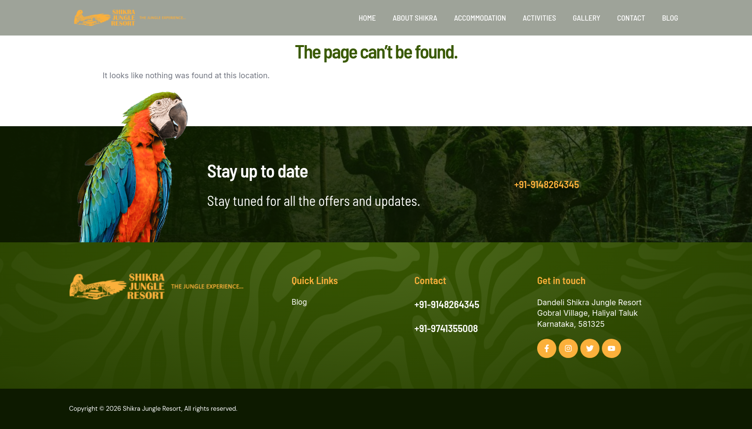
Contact (631, 17)
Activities (539, 17)
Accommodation (480, 17)
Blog (670, 17)
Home (367, 17)
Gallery (586, 17)
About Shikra (415, 17)
